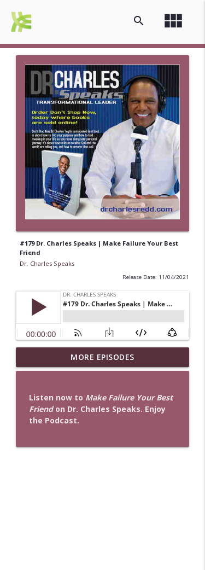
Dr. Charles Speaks (47, 263)
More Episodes (102, 357)
